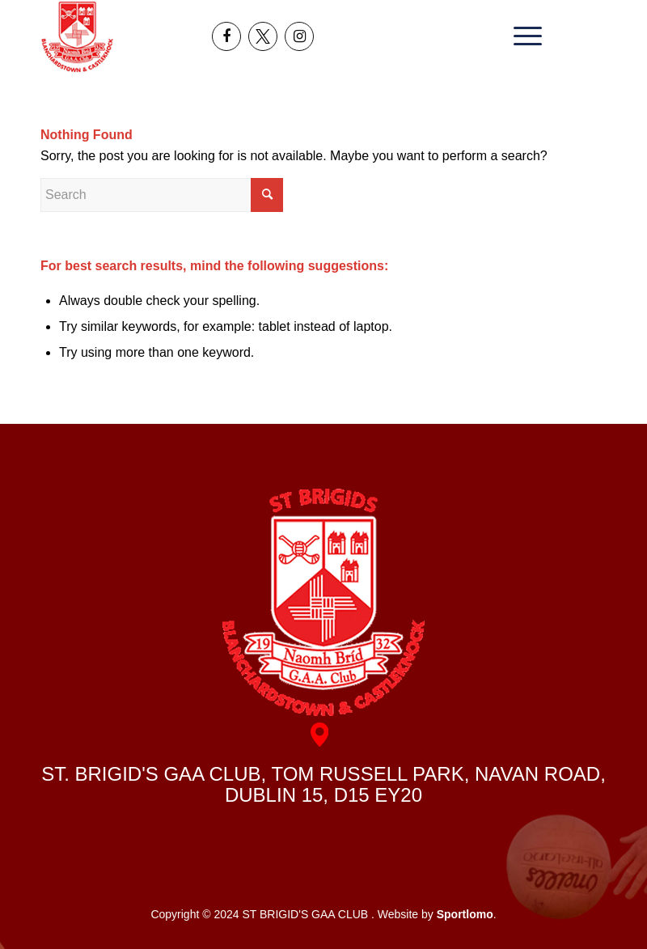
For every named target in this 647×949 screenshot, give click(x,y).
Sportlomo (465, 914)
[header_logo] (77, 36)
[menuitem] (523, 36)
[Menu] (523, 36)
